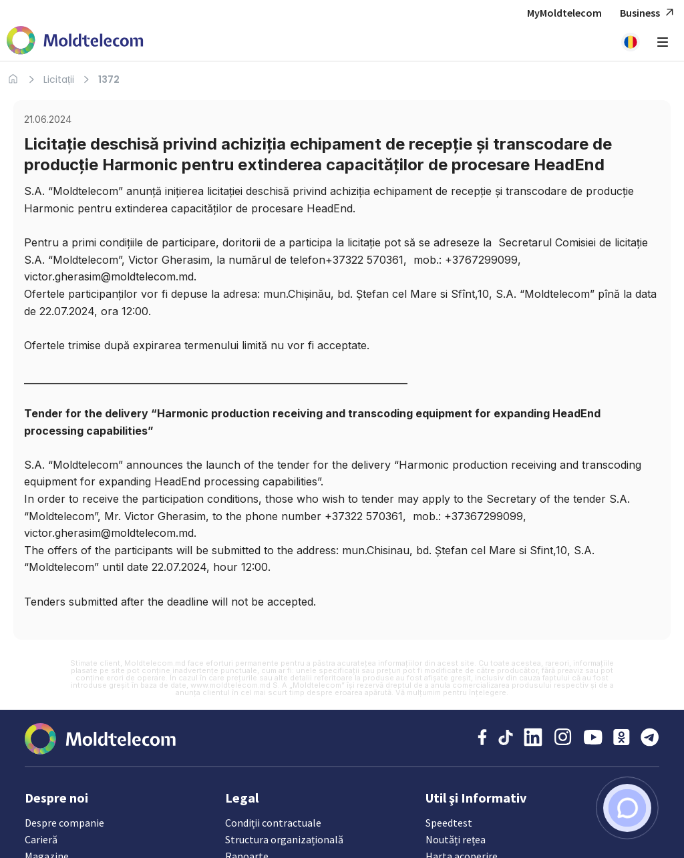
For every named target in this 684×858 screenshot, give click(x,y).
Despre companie (64, 822)
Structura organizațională (284, 839)
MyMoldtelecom (564, 12)
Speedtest (448, 822)
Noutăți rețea (454, 839)
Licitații (58, 79)
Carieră (41, 839)
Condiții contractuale (273, 822)
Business (648, 13)
